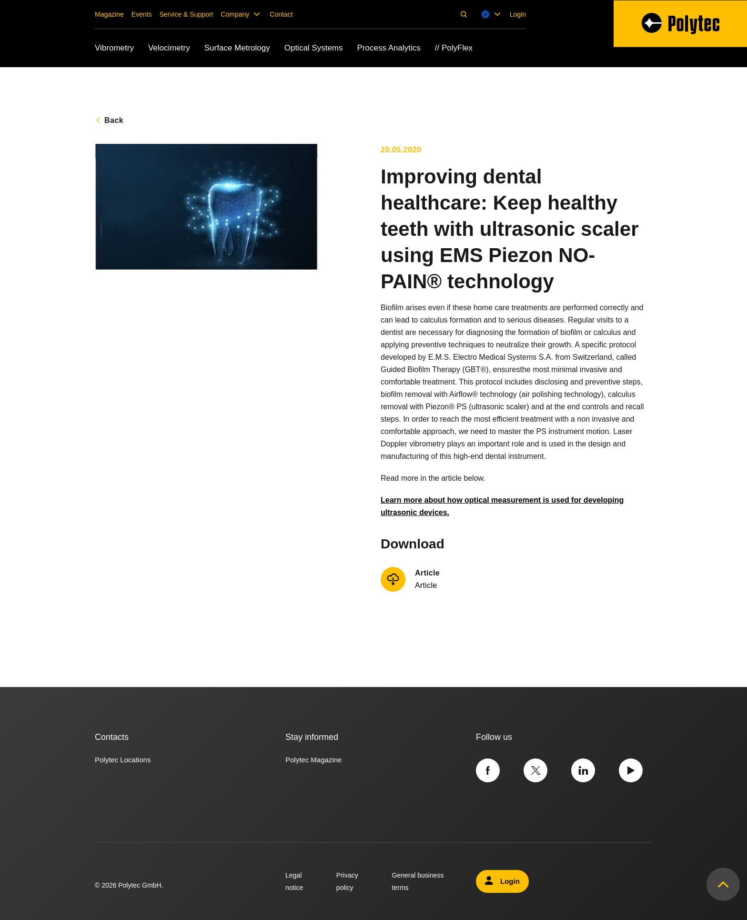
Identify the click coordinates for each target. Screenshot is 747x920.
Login (518, 14)
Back (113, 120)
